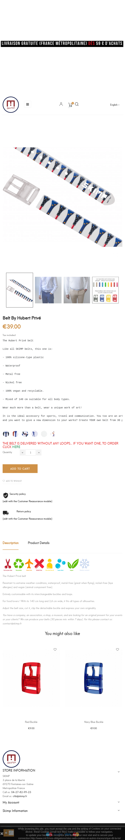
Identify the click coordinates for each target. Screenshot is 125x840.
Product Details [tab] (38, 542)
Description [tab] (11, 542)
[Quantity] (30, 452)
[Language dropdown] (114, 104)
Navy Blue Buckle (93, 722)
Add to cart (20, 469)
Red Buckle (31, 722)
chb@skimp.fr (20, 796)
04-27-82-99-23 (21, 792)
